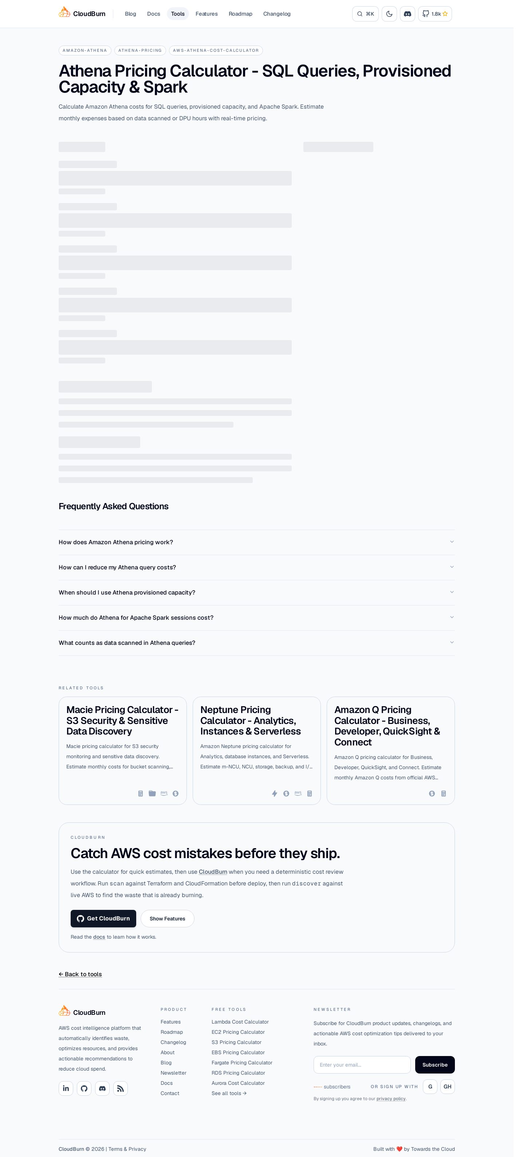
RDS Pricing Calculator (238, 1073)
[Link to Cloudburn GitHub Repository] (435, 14)
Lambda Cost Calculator (240, 1021)
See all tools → (229, 1093)
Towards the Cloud (433, 1149)
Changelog (277, 13)
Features (207, 13)
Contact (170, 1093)
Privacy (137, 1149)
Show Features (167, 918)
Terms (115, 1149)
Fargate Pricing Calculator (242, 1062)
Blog (130, 13)
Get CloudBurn (103, 918)
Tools (178, 13)
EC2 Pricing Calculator (238, 1032)
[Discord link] (102, 1088)
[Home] (104, 1012)
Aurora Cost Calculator (238, 1083)
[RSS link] (120, 1088)
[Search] (365, 14)
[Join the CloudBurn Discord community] (407, 14)
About (167, 1052)
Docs (153, 13)
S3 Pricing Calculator (237, 1042)
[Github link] (84, 1088)
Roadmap (240, 13)
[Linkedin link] (66, 1088)
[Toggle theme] (389, 14)
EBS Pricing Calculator (238, 1052)
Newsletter (173, 1073)
